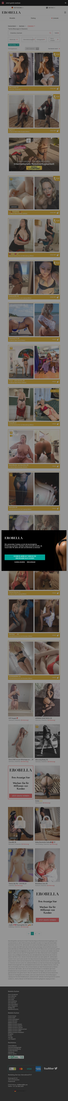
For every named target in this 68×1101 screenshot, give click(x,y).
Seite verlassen (31, 562)
